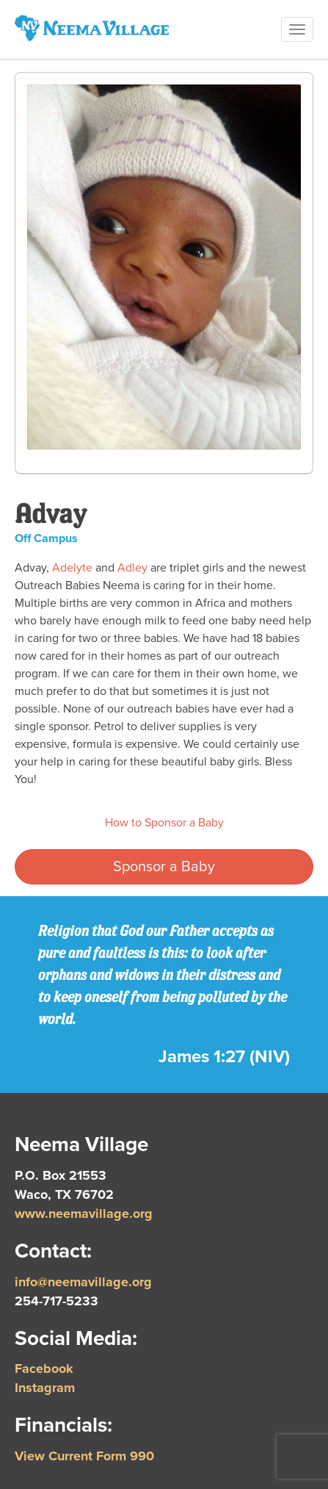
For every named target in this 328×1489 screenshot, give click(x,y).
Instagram (45, 1388)
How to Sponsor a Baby (164, 822)
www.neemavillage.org (84, 1213)
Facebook (44, 1368)
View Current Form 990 (84, 1456)
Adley (132, 567)
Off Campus (46, 538)
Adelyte (72, 567)
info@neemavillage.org (83, 1282)
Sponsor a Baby (164, 867)
